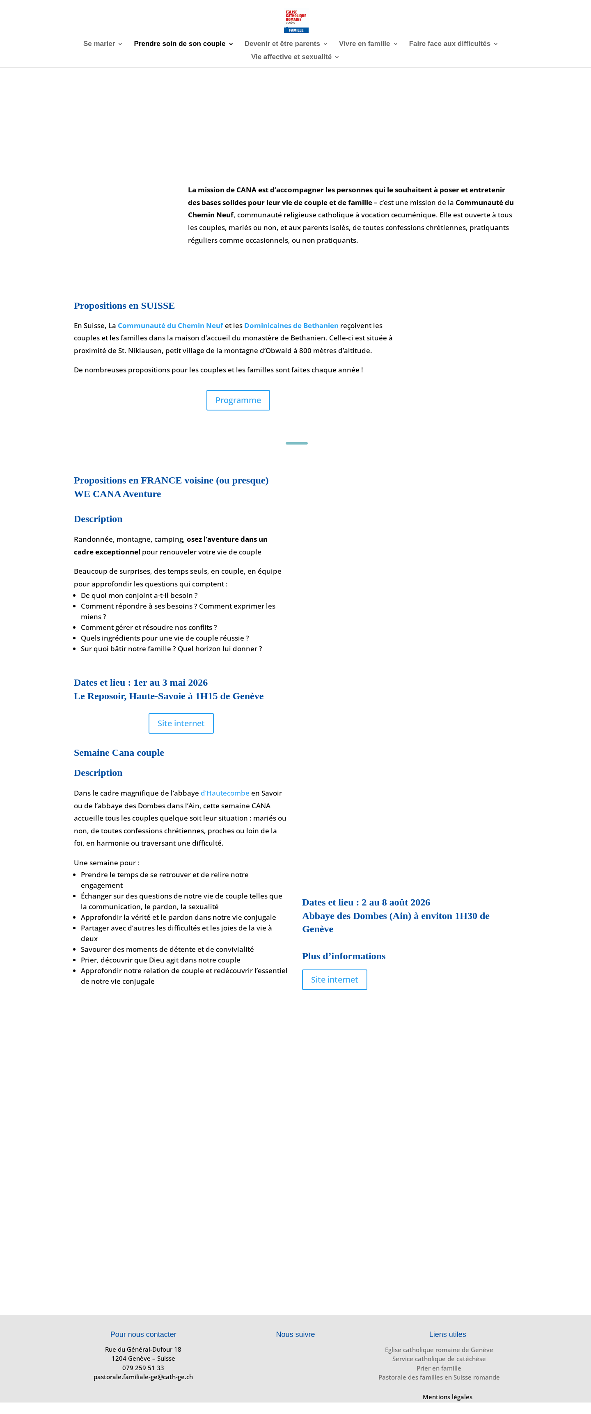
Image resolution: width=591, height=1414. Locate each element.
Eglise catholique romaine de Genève (439, 1350)
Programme (238, 400)
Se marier (99, 44)
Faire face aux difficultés (449, 44)
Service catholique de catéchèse (439, 1359)
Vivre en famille (364, 44)
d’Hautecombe (225, 793)
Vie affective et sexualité (291, 57)
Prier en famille (439, 1368)
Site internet (181, 723)
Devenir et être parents (282, 44)
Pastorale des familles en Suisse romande (439, 1377)
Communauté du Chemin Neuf (170, 325)
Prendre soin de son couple (180, 44)
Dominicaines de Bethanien (291, 325)
